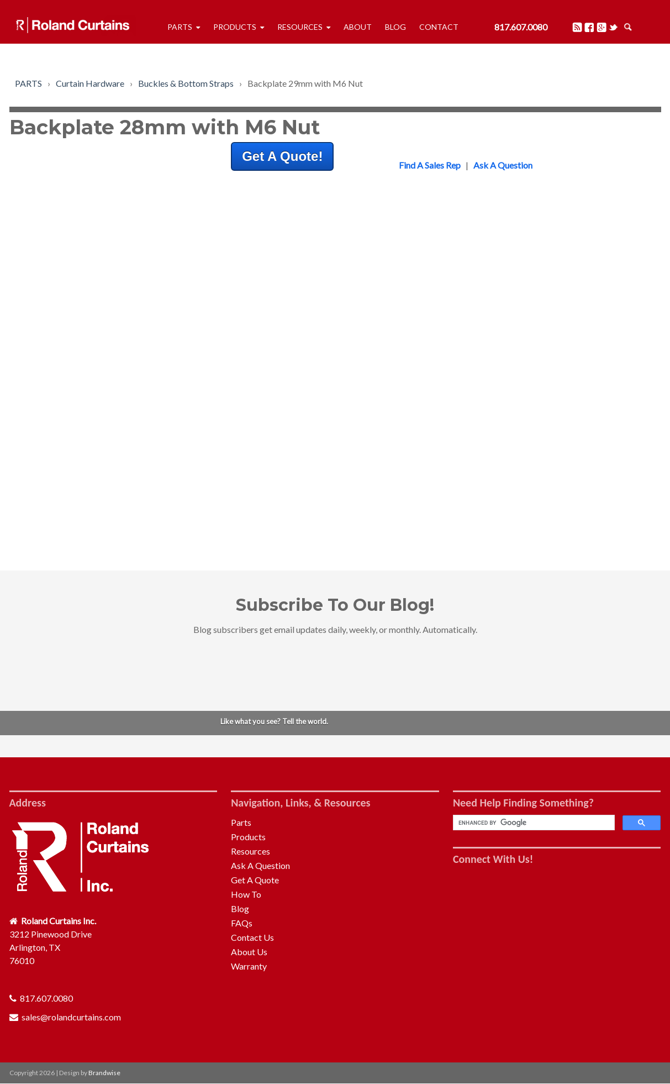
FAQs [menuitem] (241, 923)
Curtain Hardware (90, 83)
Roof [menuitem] (467, 465)
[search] (533, 823)
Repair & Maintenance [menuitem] (500, 353)
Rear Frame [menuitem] (480, 425)
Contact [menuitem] (438, 27)
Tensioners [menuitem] (478, 326)
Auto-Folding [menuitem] (483, 339)
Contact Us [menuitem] (252, 937)
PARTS (28, 83)
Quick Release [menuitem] (485, 438)
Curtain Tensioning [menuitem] (493, 491)
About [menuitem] (358, 27)
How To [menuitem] (246, 894)
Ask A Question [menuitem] (260, 865)
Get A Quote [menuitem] (255, 879)
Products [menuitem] (234, 27)
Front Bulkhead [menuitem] (487, 412)
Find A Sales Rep (430, 165)
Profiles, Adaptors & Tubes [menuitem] (509, 313)
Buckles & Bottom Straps (186, 83)
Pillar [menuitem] (468, 478)
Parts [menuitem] (179, 27)
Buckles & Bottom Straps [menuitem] (506, 273)
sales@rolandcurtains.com (71, 1017)
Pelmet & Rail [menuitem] (483, 300)
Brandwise (104, 1073)
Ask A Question (502, 165)
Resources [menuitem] (300, 27)
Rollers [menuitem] (471, 286)
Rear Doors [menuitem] (480, 452)
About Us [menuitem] (249, 951)
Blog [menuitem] (395, 27)
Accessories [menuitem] (481, 505)
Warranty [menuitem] (249, 966)
